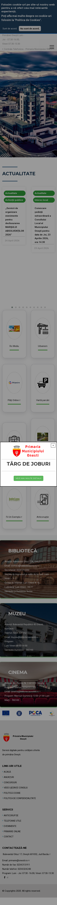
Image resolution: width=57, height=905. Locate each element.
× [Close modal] (53, 445)
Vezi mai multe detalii (28, 478)
